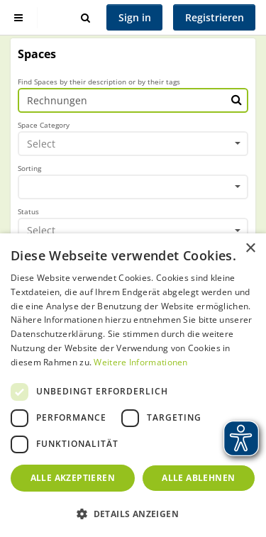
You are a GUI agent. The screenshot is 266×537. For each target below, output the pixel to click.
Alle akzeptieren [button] (73, 478)
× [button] (250, 248)
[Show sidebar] (18, 17)
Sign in (134, 17)
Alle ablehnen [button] (198, 478)
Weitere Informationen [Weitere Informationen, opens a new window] (140, 362)
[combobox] (133, 144)
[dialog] (133, 385)
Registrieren (214, 17)
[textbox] (128, 143)
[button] (133, 513)
